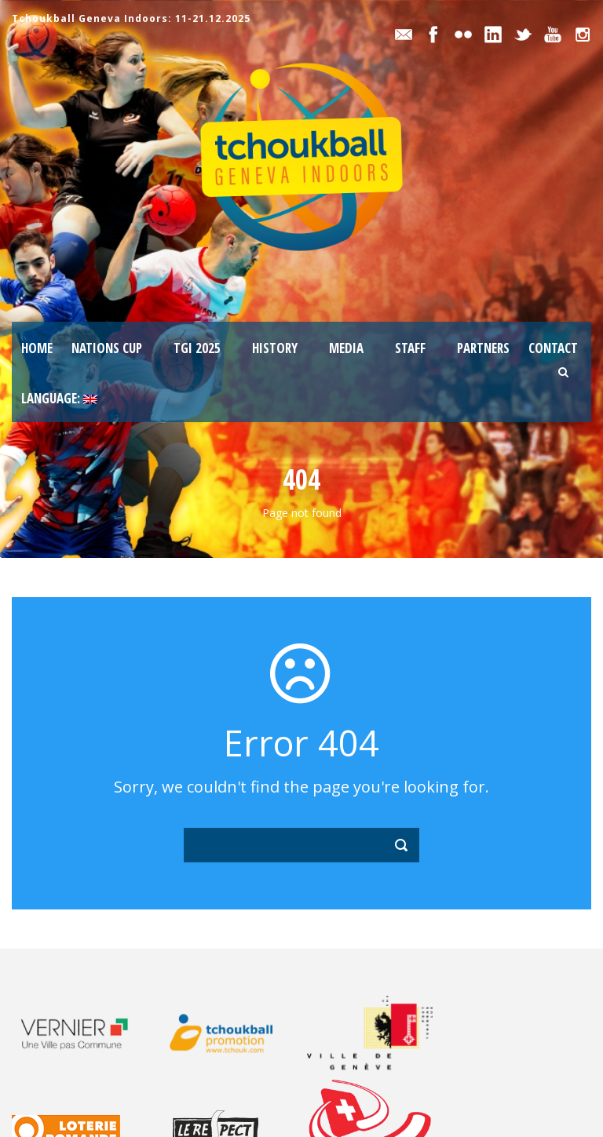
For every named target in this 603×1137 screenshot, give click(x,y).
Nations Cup (106, 348)
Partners (483, 348)
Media (346, 348)
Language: (59, 398)
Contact (553, 348)
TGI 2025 (197, 348)
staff (410, 348)
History (275, 348)
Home (37, 348)
